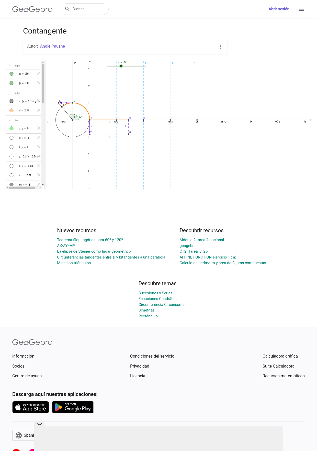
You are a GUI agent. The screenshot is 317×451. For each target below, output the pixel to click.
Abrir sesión (279, 9)
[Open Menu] (302, 9)
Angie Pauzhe (52, 46)
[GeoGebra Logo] (32, 9)
